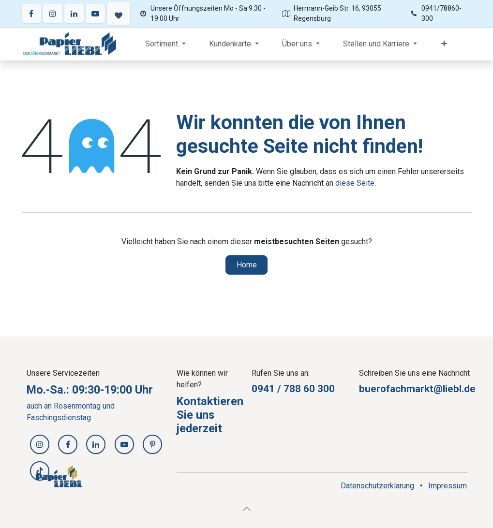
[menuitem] (165, 44)
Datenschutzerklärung (377, 485)
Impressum (447, 485)
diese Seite (354, 183)
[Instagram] (52, 13)
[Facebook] (31, 13)
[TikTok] (39, 471)
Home (247, 264)
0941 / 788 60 (284, 389)
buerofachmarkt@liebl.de (417, 389)
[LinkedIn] (74, 13)
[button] (246, 508)
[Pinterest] (152, 444)
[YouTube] (95, 13)
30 (323, 389)
